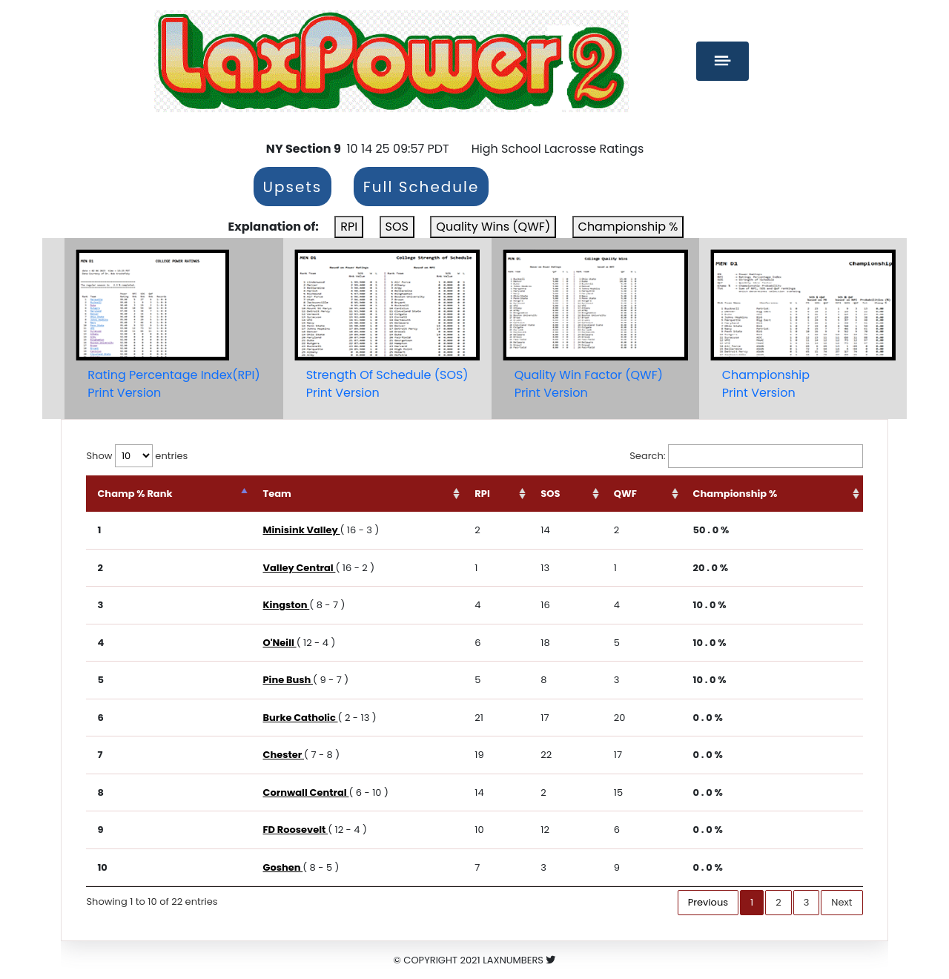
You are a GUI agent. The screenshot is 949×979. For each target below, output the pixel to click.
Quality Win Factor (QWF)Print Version (589, 383)
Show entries (137, 455)
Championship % (628, 226)
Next (841, 902)
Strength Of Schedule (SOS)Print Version (387, 383)
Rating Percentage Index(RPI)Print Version (173, 383)
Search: (745, 456)
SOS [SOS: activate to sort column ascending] (550, 494)
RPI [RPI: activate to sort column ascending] (481, 494)
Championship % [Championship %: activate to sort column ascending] (735, 494)
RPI (348, 226)
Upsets (293, 187)
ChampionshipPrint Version (766, 383)
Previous (708, 902)
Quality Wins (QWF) (493, 226)
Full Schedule (421, 187)
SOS (397, 226)
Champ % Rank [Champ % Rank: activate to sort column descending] (134, 494)
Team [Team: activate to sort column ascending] (276, 494)
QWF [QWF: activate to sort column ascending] (625, 494)
